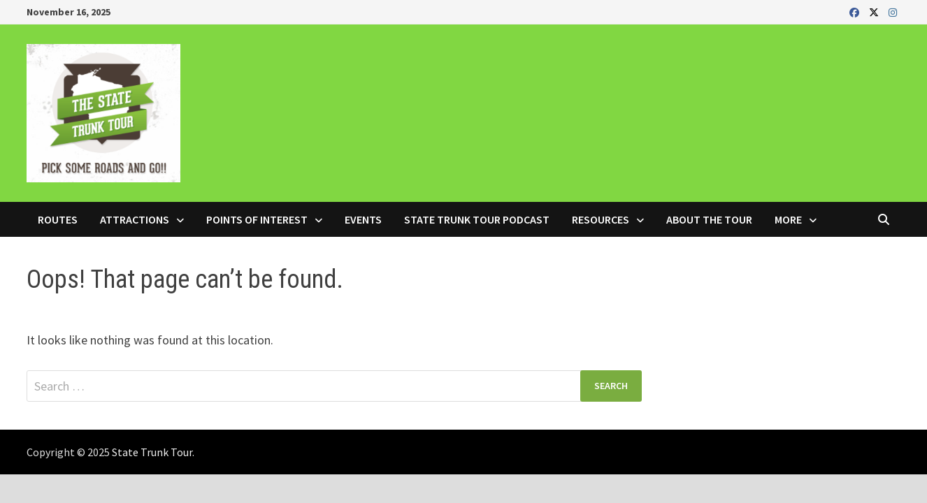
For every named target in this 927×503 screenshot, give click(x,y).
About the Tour (709, 219)
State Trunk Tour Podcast (476, 219)
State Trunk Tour (152, 452)
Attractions (134, 219)
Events (363, 219)
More (788, 219)
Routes (58, 219)
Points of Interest (257, 219)
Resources (600, 219)
